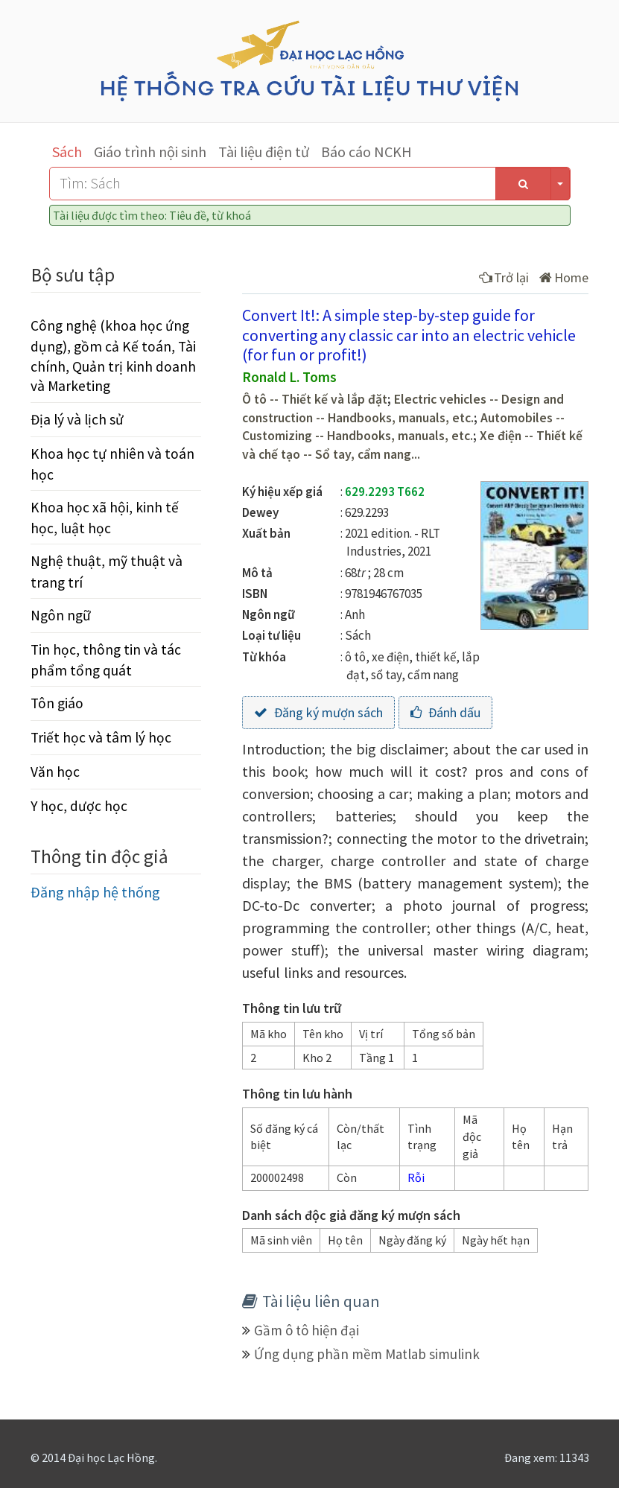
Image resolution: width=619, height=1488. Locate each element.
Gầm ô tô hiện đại (306, 1330)
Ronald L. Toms (289, 377)
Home (563, 277)
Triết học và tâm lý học (101, 737)
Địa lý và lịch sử (77, 419)
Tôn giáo (57, 703)
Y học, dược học (79, 806)
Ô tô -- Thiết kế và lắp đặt (314, 399)
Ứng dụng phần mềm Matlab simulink (367, 1354)
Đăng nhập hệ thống (95, 892)
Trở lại (504, 277)
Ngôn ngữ (61, 615)
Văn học (55, 771)
